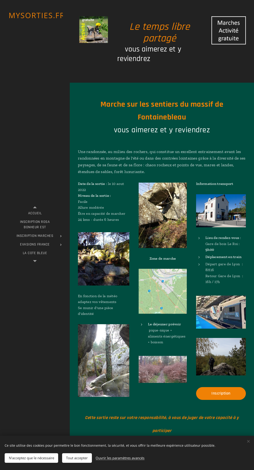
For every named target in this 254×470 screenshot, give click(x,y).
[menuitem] (34, 213)
